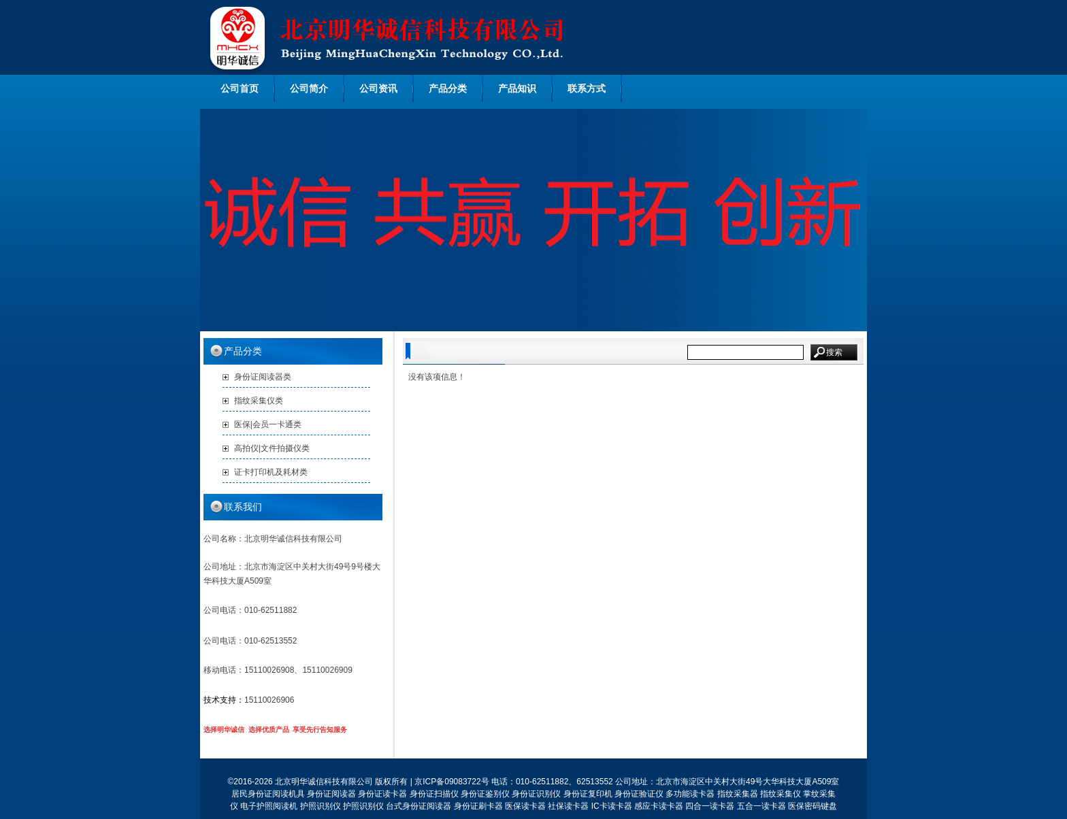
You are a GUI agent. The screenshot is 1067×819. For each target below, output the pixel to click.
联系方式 (587, 88)
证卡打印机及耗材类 (271, 472)
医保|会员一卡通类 (267, 424)
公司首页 (239, 88)
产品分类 (448, 88)
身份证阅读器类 (262, 377)
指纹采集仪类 (258, 400)
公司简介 (309, 88)
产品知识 (517, 88)
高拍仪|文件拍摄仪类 (272, 448)
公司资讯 (378, 88)
